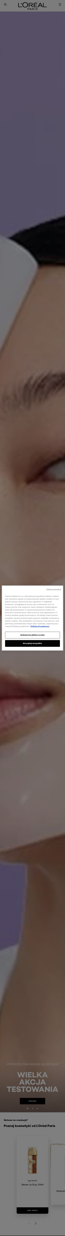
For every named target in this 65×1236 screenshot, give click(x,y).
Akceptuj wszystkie (32, 643)
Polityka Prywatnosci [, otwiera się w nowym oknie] (39, 626)
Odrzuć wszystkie (53, 589)
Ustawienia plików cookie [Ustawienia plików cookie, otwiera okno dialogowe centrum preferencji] (32, 635)
